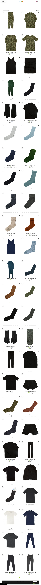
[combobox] (6, 10)
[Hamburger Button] (39, 1)
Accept (35, 581)
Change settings (34, 583)
